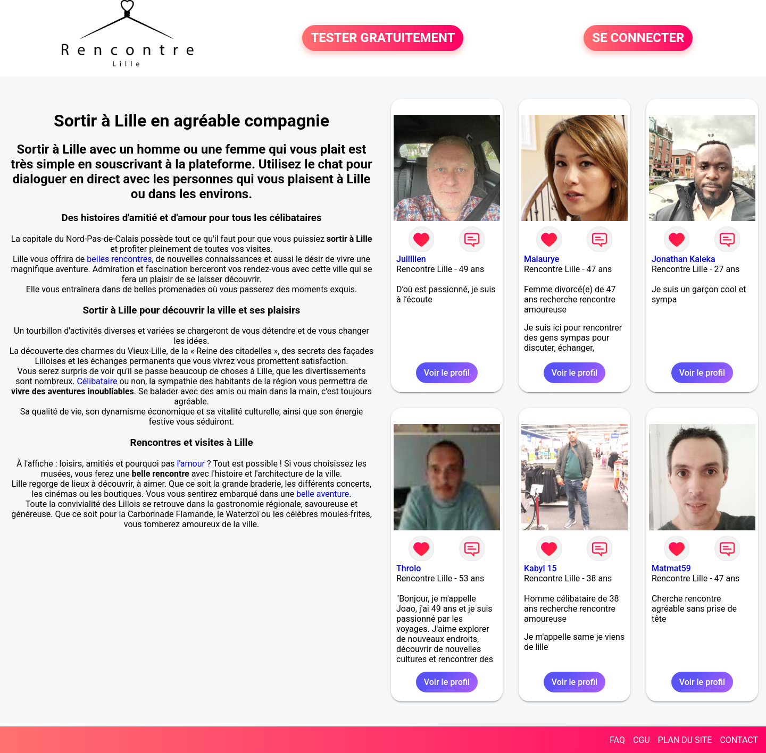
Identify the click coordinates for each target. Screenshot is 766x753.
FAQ (617, 740)
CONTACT (739, 740)
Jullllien (411, 259)
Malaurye (541, 259)
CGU (641, 740)
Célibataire (97, 381)
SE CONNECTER (638, 38)
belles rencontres (119, 259)
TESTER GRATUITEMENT (383, 38)
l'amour (191, 464)
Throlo (408, 568)
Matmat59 (671, 568)
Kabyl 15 (540, 568)
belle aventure (322, 494)
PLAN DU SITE (685, 740)
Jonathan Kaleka (683, 259)
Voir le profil (447, 373)
